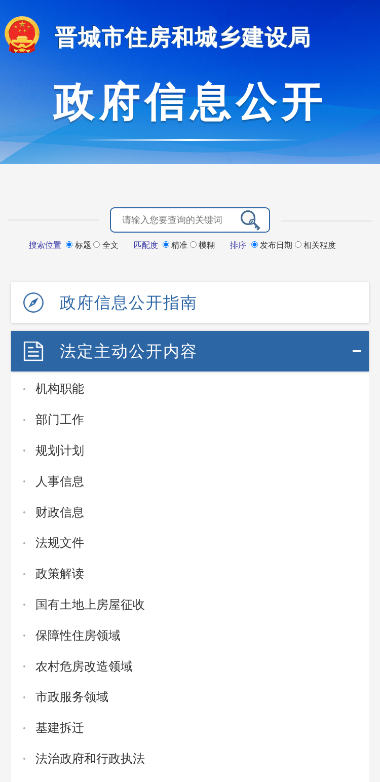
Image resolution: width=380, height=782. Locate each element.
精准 (176, 245)
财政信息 (59, 512)
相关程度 (315, 245)
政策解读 (59, 573)
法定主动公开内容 (129, 351)
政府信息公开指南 (129, 302)
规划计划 (59, 450)
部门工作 (59, 419)
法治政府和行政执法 (90, 758)
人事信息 (59, 481)
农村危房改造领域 (84, 666)
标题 (79, 245)
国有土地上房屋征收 (90, 604)
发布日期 (273, 245)
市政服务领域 (71, 696)
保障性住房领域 (78, 635)
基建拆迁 (59, 727)
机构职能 (59, 388)
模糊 (202, 245)
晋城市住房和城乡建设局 (183, 37)
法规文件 (59, 542)
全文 (105, 245)
